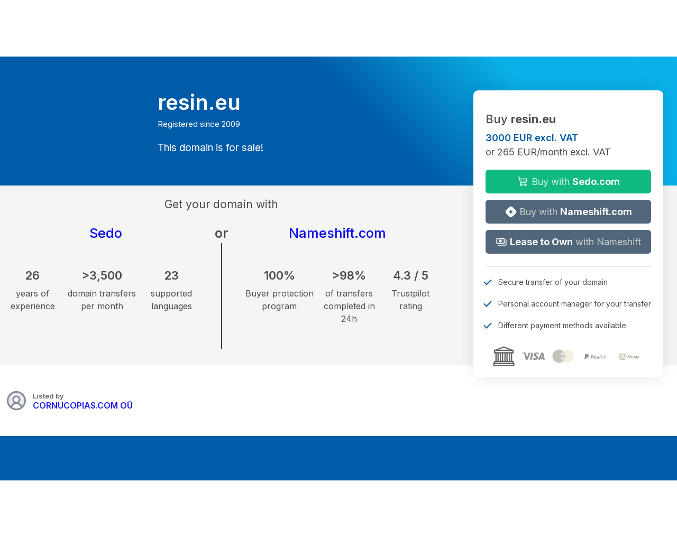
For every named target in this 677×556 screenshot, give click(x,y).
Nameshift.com (337, 233)
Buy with (568, 181)
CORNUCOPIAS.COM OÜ (83, 405)
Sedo (105, 233)
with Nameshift (568, 241)
